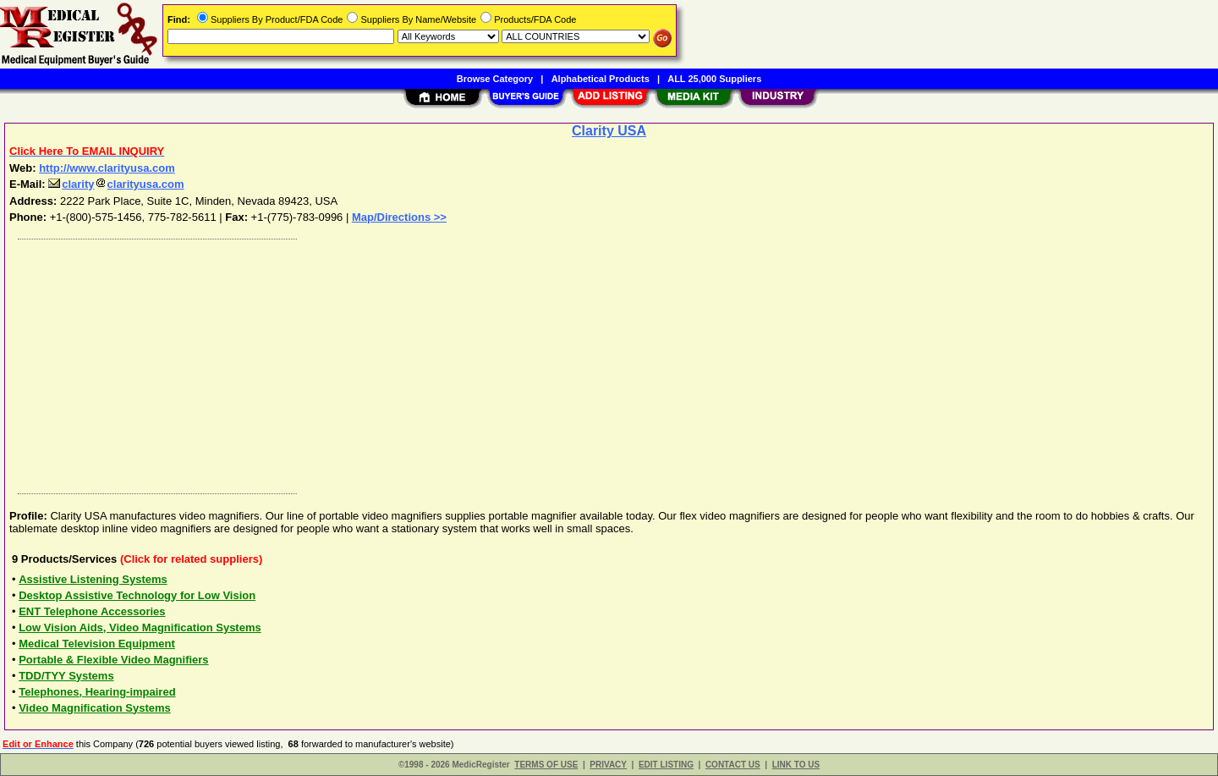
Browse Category (495, 79)
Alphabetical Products (600, 79)
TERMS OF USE (546, 764)
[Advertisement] (518, 362)
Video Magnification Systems (95, 708)
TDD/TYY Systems (66, 675)
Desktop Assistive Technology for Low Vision (137, 595)
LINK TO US (796, 764)
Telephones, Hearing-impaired (97, 691)
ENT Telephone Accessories (92, 611)
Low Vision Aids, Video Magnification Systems (140, 627)
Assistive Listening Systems (93, 579)
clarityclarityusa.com (116, 184)
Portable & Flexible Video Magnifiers (113, 659)
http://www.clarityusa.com (107, 168)
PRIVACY (608, 764)
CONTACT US (732, 764)
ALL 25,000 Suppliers (714, 79)
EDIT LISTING (666, 764)
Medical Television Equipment (97, 643)
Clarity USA (609, 131)
